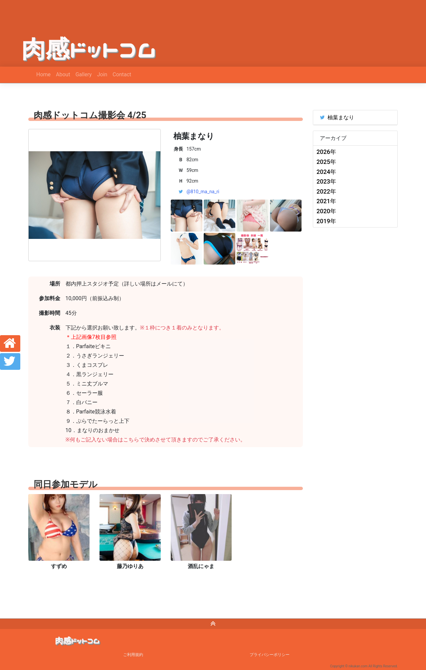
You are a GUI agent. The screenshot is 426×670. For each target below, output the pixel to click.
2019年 (326, 221)
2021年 (326, 201)
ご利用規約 (133, 654)
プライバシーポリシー (270, 654)
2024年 (326, 171)
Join (102, 74)
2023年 (326, 181)
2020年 (326, 211)
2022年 (326, 191)
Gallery (84, 74)
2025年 (326, 161)
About (63, 74)
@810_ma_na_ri (202, 191)
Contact (121, 74)
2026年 (326, 151)
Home (43, 74)
